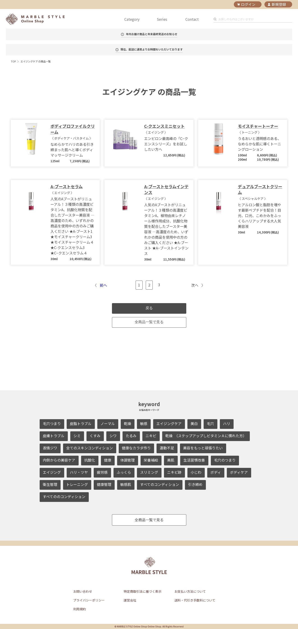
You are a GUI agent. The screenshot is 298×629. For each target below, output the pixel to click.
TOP (13, 61)
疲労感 (102, 472)
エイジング (52, 472)
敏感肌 (125, 484)
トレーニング (77, 484)
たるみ (131, 435)
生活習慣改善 (194, 460)
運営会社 (130, 600)
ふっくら (124, 472)
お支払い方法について (190, 591)
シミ (77, 435)
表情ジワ (50, 448)
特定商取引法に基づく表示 (143, 591)
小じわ (196, 472)
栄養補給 (151, 460)
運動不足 (167, 448)
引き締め (195, 484)
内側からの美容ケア (59, 460)
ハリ (226, 423)
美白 (194, 423)
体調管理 (127, 460)
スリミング (149, 472)
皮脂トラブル (80, 423)
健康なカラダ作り (136, 448)
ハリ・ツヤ (79, 472)
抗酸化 (89, 460)
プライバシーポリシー (89, 600)
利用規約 (79, 609)
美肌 (170, 460)
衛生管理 (50, 484)
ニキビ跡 (174, 472)
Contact (192, 19)
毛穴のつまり (225, 460)
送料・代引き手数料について (194, 600)
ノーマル (107, 423)
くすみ (95, 435)
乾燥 (127, 423)
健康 (107, 460)
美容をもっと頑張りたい (203, 448)
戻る (149, 308)
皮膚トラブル (53, 435)
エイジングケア (169, 423)
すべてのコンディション (159, 484)
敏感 (143, 423)
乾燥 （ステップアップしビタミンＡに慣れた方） (205, 435)
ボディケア (239, 472)
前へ (103, 285)
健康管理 (104, 484)
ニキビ (151, 435)
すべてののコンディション (64, 496)
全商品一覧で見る (149, 322)
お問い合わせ (82, 591)
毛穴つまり (52, 423)
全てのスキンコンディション (89, 448)
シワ (113, 435)
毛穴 (210, 423)
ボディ (215, 472)
